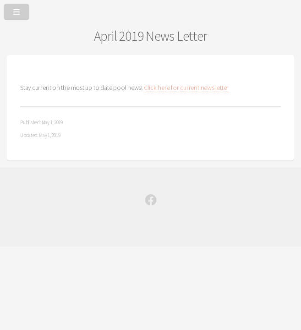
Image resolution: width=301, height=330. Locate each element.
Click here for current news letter (186, 87)
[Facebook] (151, 202)
